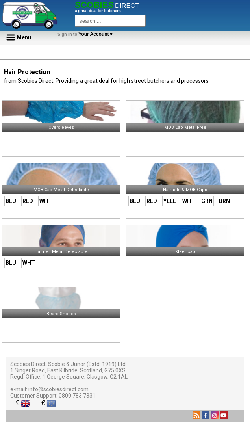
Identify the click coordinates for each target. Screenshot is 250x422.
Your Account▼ (86, 34)
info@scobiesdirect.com (58, 389)
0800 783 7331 (77, 395)
